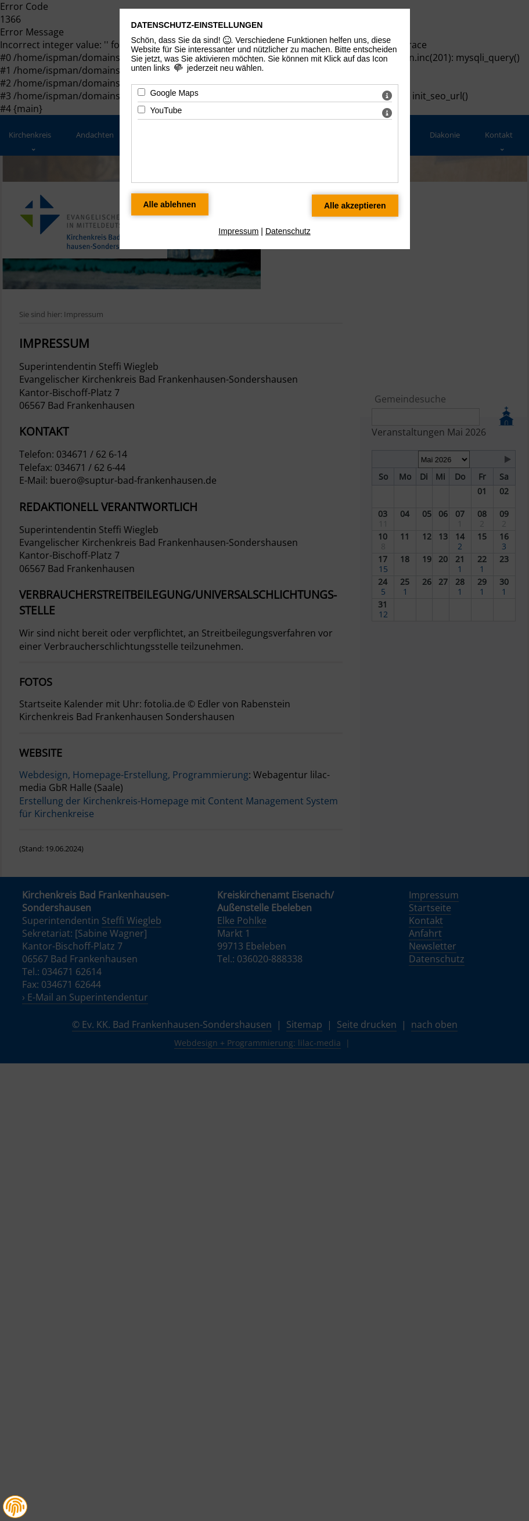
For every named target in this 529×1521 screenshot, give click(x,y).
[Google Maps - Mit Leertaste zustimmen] (141, 92)
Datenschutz (288, 231)
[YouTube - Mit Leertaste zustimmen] (141, 109)
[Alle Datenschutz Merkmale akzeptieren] (355, 206)
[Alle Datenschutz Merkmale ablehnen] (169, 204)
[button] (15, 1507)
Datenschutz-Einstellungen (197, 25)
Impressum (238, 231)
